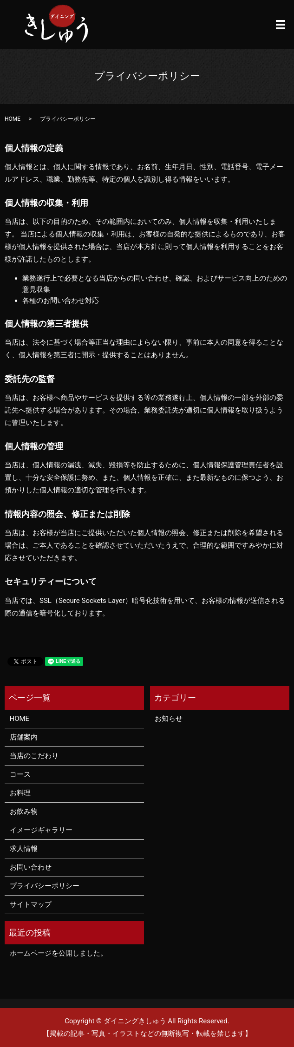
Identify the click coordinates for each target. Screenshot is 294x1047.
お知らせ (169, 718)
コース (20, 774)
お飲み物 (24, 811)
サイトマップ (31, 904)
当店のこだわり (34, 756)
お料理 (20, 793)
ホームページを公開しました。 (58, 953)
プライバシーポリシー (44, 886)
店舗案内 (24, 737)
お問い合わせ (31, 867)
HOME (12, 119)
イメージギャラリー (41, 830)
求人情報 (24, 848)
